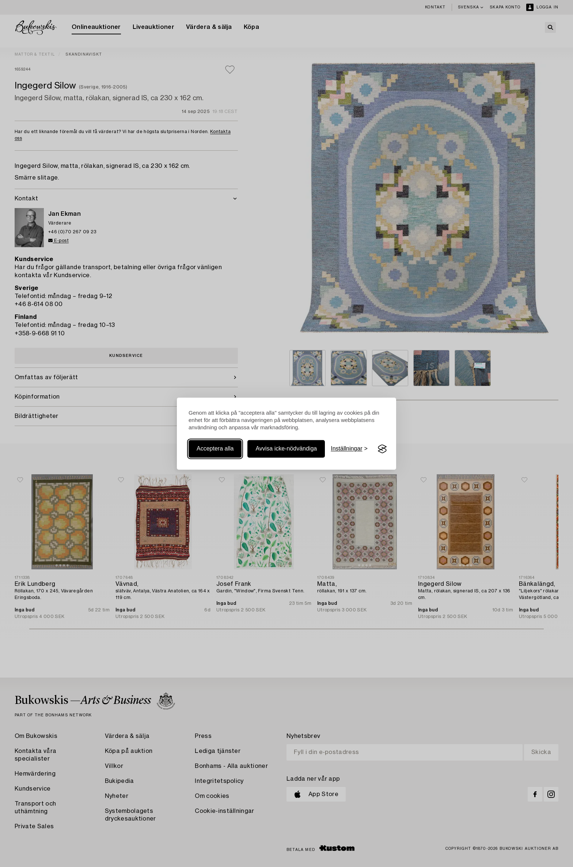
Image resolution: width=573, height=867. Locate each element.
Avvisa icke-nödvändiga (286, 449)
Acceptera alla (215, 449)
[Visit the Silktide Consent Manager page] (382, 449)
